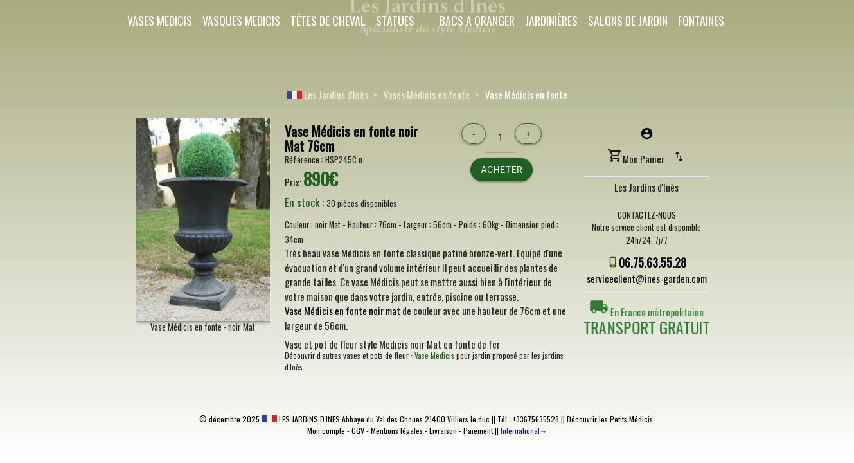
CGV (357, 430)
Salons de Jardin (628, 20)
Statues (395, 20)
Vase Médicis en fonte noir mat (342, 311)
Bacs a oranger (477, 20)
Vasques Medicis (241, 20)
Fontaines (701, 20)
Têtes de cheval (328, 20)
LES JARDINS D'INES (301, 418)
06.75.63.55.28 (652, 262)
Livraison (443, 430)
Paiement (478, 430)
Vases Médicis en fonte (427, 94)
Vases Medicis (159, 20)
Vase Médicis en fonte (526, 94)
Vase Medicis (434, 355)
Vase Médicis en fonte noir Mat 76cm (351, 138)
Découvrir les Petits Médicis (610, 418)
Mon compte (326, 430)
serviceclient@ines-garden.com (647, 278)
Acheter (501, 170)
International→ (524, 430)
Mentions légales (397, 430)
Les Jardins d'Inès (327, 94)
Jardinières (551, 20)
